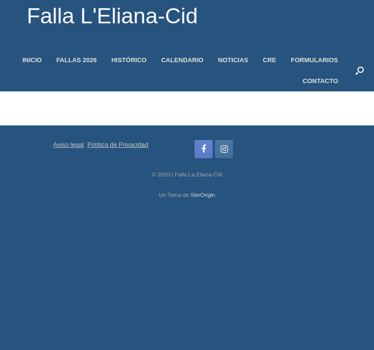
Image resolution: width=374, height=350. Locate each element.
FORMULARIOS (314, 60)
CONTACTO (320, 81)
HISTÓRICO (129, 60)
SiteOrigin (202, 195)
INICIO (32, 60)
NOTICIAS (233, 60)
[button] (359, 70)
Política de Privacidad (117, 144)
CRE (269, 60)
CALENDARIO (182, 60)
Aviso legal (69, 144)
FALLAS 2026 (76, 60)
